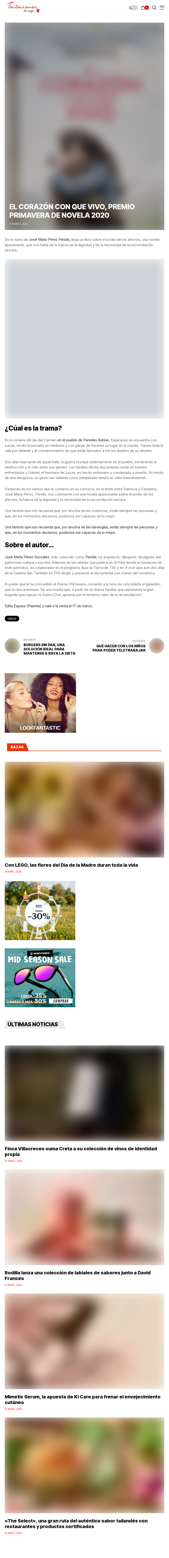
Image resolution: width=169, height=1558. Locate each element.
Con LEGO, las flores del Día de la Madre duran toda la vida (71, 865)
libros (12, 618)
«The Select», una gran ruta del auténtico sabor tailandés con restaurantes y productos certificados (76, 1523)
